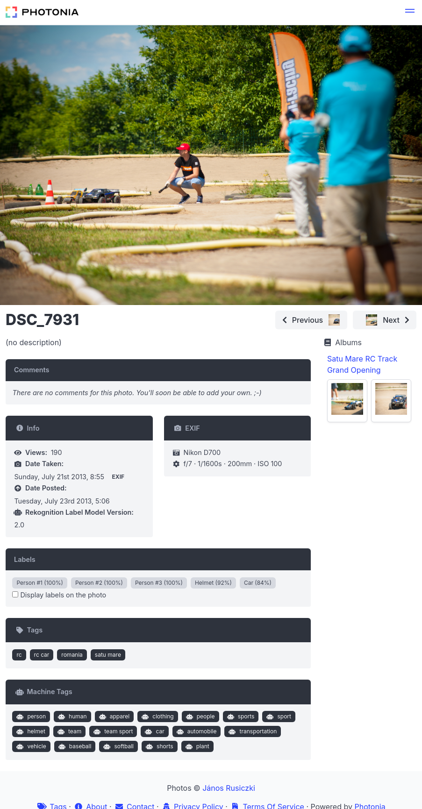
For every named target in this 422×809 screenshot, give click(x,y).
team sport (112, 731)
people (199, 716)
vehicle (30, 746)
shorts (158, 746)
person (30, 716)
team (68, 731)
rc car (42, 654)
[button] (410, 12)
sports (239, 716)
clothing (157, 716)
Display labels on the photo (59, 595)
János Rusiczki (228, 788)
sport (278, 716)
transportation (252, 731)
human (71, 716)
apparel (113, 716)
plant (196, 746)
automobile (195, 731)
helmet (29, 731)
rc (18, 654)
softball (117, 746)
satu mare (108, 654)
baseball (73, 746)
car (154, 731)
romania (72, 654)
